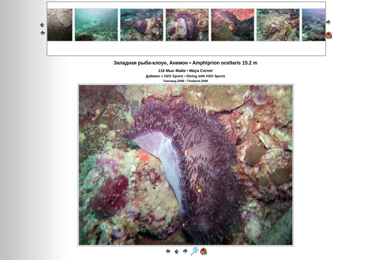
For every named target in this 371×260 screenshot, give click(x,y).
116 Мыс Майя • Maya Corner (185, 70)
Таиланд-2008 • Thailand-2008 (185, 81)
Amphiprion (206, 63)
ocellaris (231, 63)
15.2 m (249, 63)
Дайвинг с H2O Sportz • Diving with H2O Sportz (185, 76)
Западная (125, 63)
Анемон (178, 63)
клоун (159, 63)
